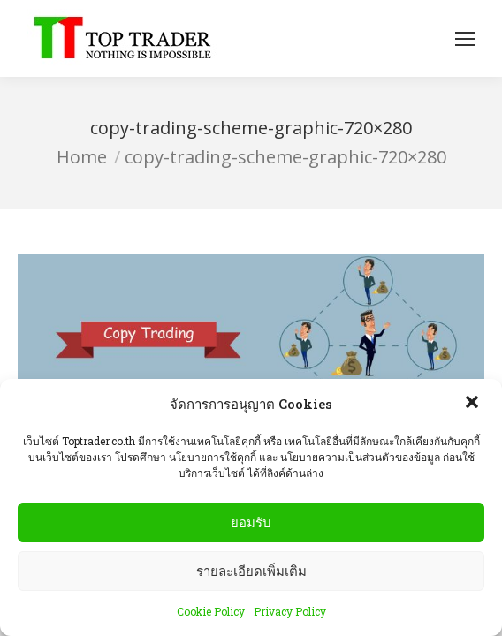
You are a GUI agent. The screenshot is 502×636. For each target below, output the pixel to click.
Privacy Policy (290, 612)
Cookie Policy (211, 612)
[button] (473, 404)
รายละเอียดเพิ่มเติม (251, 571)
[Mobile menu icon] (464, 38)
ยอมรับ (251, 522)
